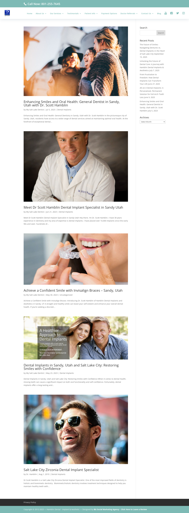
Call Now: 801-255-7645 (43, 4)
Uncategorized (66, 295)
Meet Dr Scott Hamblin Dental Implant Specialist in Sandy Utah (73, 207)
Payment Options (109, 14)
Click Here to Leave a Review (134, 509)
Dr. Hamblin (31, 474)
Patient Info (90, 14)
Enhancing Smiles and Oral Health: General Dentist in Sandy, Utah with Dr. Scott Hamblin (72, 103)
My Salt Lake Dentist (35, 109)
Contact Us (146, 14)
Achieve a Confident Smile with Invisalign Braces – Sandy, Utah (73, 290)
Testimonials (73, 14)
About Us (40, 14)
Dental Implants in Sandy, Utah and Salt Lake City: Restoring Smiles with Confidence (71, 367)
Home (29, 14)
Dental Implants (64, 109)
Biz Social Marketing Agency (106, 509)
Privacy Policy (30, 502)
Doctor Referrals (127, 14)
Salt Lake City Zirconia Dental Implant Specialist (61, 469)
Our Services (55, 14)
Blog (159, 14)
